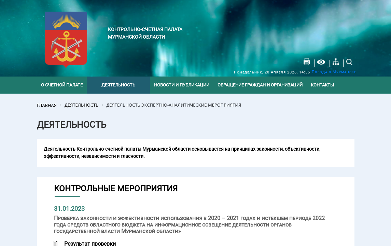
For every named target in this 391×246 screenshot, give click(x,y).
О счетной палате (62, 84)
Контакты (322, 84)
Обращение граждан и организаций (260, 84)
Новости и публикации (181, 84)
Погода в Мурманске (334, 72)
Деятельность (118, 84)
